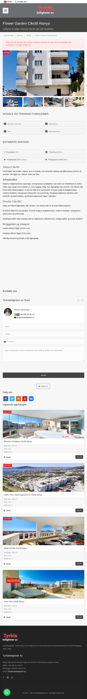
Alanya (19, 35)
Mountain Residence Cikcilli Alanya (18, 441)
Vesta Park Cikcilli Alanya (14, 602)
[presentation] (20, 367)
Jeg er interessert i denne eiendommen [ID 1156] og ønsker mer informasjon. (43, 353)
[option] (43, 73)
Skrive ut (43, 386)
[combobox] (5, 341)
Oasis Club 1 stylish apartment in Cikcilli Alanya (23, 495)
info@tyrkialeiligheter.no (17, 671)
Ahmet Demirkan (21, 310)
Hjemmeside (8, 35)
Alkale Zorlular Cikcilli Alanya (15, 548)
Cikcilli (28, 35)
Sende (43, 375)
